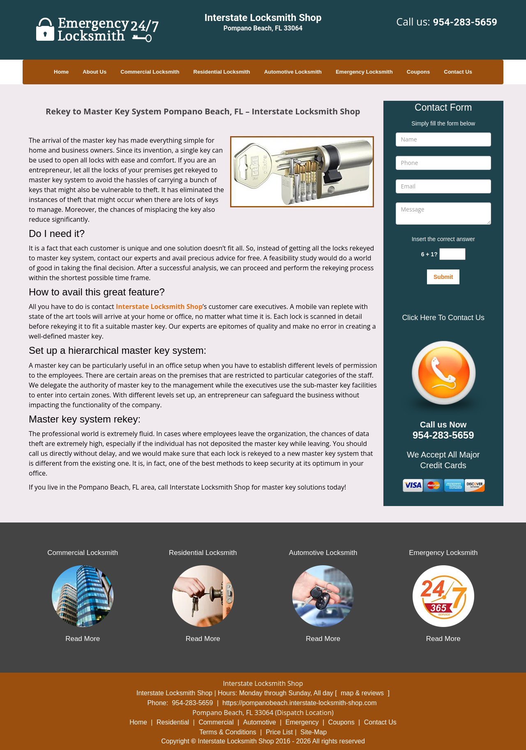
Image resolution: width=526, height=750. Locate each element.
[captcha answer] (452, 254)
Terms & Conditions (227, 732)
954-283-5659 (465, 22)
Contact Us (458, 72)
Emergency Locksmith (364, 72)
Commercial (215, 722)
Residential (173, 722)
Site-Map (313, 732)
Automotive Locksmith (293, 72)
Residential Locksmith (222, 72)
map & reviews (363, 693)
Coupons (418, 72)
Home (61, 72)
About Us (94, 72)
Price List (279, 732)
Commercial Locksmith (149, 72)
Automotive (259, 722)
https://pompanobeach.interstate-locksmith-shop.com (299, 702)
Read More (82, 639)
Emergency (302, 722)
